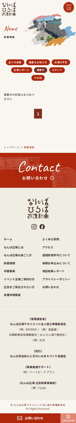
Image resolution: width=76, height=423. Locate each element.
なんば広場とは (14, 247)
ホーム (8, 239)
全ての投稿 (15, 62)
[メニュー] (68, 7)
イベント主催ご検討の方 (19, 279)
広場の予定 (61, 62)
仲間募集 (9, 271)
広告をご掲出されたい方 (19, 287)
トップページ (11, 147)
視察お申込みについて (56, 263)
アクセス (47, 247)
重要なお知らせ (38, 62)
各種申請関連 (12, 295)
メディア (57, 69)
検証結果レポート (53, 271)
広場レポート (21, 69)
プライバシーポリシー (56, 279)
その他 (38, 77)
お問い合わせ (50, 287)
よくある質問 (50, 239)
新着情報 (9, 263)
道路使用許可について (56, 255)
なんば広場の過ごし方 (18, 255)
